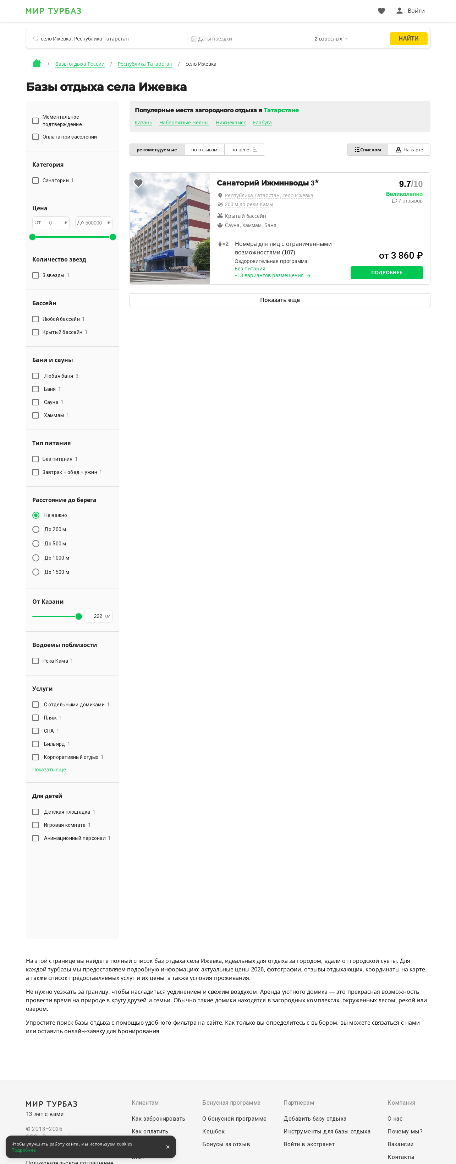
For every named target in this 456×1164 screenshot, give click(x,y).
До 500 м (55, 543)
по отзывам (205, 149)
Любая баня (61, 376)
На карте (409, 150)
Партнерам (299, 1102)
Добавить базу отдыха (315, 1118)
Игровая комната (67, 825)
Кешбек (213, 1131)
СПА (52, 731)
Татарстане (281, 110)
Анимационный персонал (77, 838)
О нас (395, 1118)
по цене (246, 149)
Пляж (53, 718)
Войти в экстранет (309, 1144)
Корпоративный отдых (74, 757)
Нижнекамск (231, 122)
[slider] (32, 237)
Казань (143, 122)
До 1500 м (56, 572)
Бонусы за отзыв (226, 1144)
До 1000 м (56, 558)
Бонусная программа (231, 1102)
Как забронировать (159, 1118)
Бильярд (57, 744)
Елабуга (262, 122)
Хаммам (56, 415)
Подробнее (386, 272)
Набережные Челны (184, 122)
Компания (401, 1102)
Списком (367, 149)
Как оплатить (150, 1131)
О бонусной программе (234, 1118)
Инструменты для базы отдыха (327, 1131)
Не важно (55, 515)
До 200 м (55, 529)
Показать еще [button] (49, 769)
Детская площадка (70, 812)
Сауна (54, 402)
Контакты (401, 1157)
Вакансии (400, 1144)
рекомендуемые (157, 149)
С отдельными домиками (77, 704)
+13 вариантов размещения (269, 275)
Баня (52, 389)
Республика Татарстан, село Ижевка (269, 195)
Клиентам (145, 1102)
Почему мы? (405, 1131)
